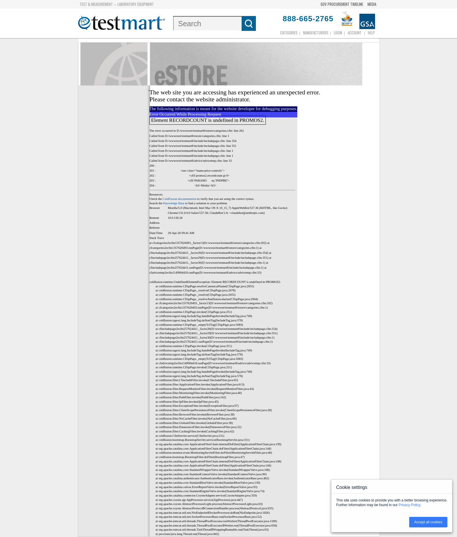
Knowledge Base (173, 203)
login (338, 33)
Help (371, 33)
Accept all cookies (428, 522)
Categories (289, 33)
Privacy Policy (409, 505)
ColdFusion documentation (179, 198)
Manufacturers (315, 33)
